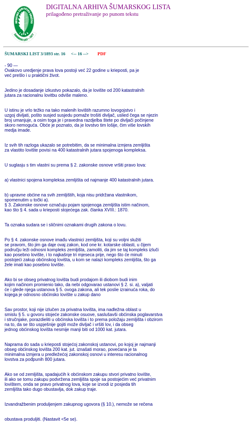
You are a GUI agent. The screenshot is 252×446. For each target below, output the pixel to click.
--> (86, 53)
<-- (74, 53)
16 (80, 53)
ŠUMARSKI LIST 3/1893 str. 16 (35, 53)
